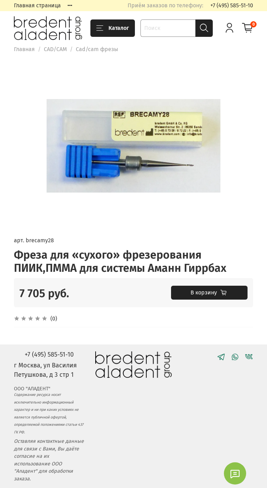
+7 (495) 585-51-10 (231, 5)
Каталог (112, 28)
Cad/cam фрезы (97, 49)
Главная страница (37, 5)
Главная (24, 49)
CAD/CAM (55, 49)
